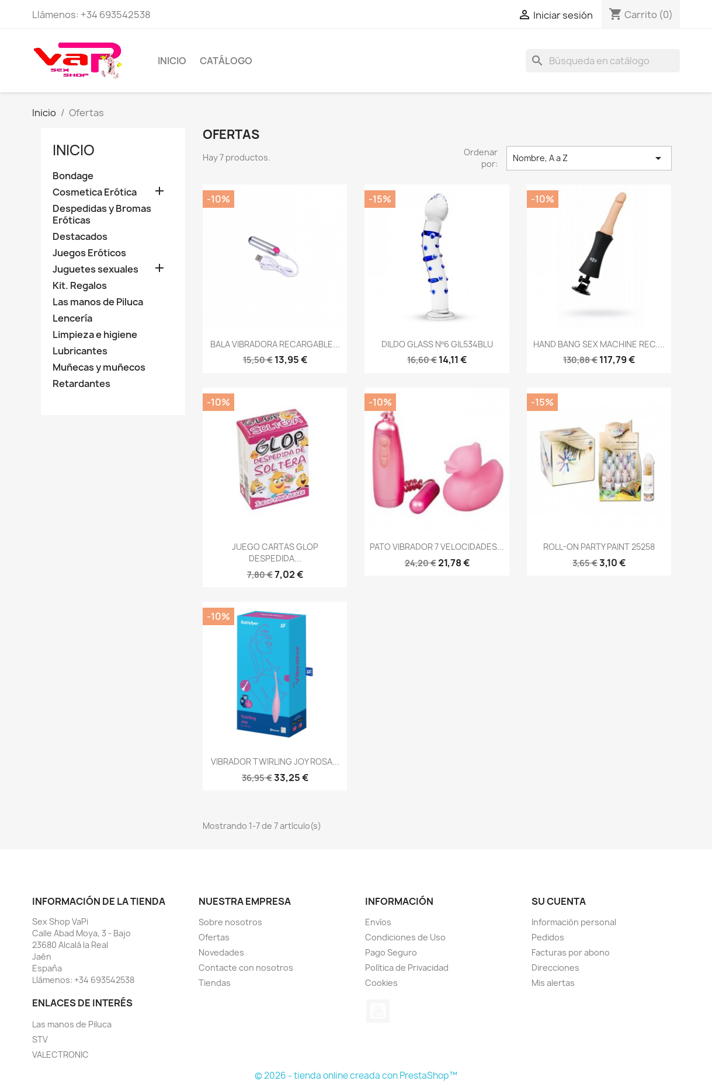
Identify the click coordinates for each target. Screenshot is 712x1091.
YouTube (378, 1011)
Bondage (73, 176)
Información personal (574, 922)
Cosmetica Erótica (95, 192)
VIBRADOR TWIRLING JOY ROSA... (275, 761)
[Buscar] (603, 60)
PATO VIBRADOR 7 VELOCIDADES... (437, 546)
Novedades (221, 952)
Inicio (172, 60)
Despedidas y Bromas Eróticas (102, 214)
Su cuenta (559, 901)
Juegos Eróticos (89, 253)
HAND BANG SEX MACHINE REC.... (599, 344)
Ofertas (214, 937)
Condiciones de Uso (405, 937)
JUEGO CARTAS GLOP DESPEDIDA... (275, 552)
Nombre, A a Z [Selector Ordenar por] (589, 158)
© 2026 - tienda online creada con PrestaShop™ (356, 1075)
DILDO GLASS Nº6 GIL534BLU (437, 344)
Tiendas (215, 982)
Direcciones (555, 967)
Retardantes (81, 384)
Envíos (378, 922)
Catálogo (226, 60)
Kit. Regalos (80, 286)
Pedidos (548, 937)
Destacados (80, 237)
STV (40, 1039)
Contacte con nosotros (246, 967)
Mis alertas (553, 982)
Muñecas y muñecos (99, 367)
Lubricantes (80, 351)
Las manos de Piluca (98, 302)
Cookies (381, 982)
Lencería (72, 318)
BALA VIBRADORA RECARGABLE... (275, 344)
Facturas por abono (571, 952)
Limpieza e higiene (95, 335)
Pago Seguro (391, 952)
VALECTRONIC (60, 1054)
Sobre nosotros (230, 922)
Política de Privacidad (407, 967)
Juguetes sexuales (95, 269)
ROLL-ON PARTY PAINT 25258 (599, 546)
